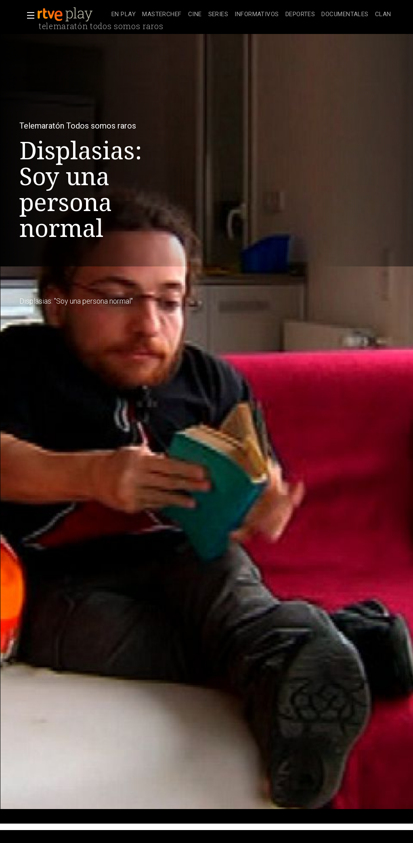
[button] (28, 15)
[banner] (72, 14)
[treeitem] (123, 14)
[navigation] (251, 14)
